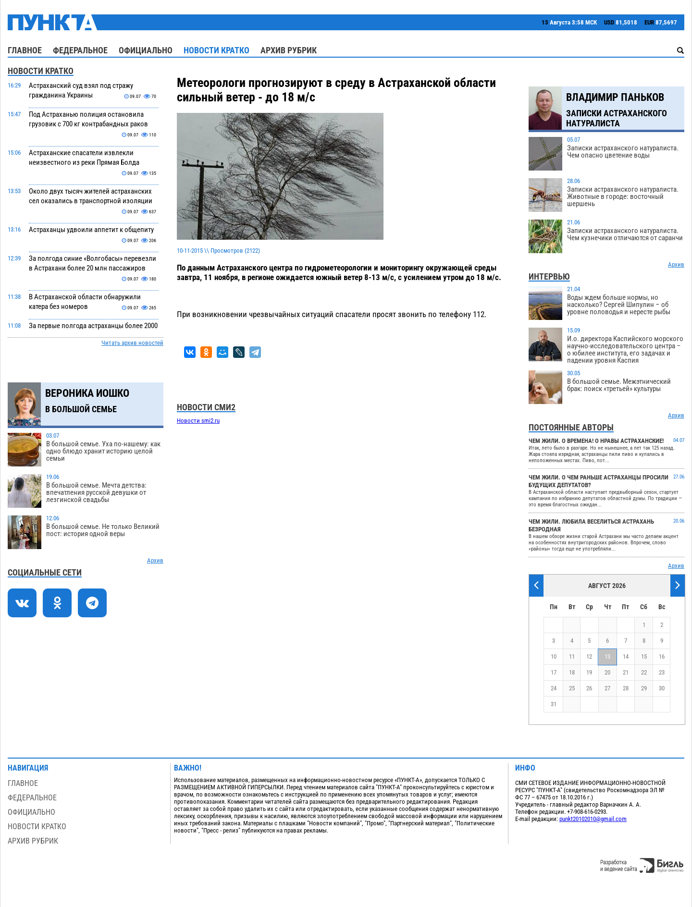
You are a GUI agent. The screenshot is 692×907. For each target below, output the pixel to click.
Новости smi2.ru (198, 420)
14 (626, 656)
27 (607, 688)
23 (662, 672)
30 (662, 688)
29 (644, 688)
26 (589, 688)
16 (662, 656)
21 (626, 672)
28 (626, 688)
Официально (146, 50)
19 (589, 672)
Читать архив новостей (132, 342)
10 (553, 656)
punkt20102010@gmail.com (593, 818)
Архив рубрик (288, 50)
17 (553, 672)
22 (644, 672)
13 (607, 656)
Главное (25, 50)
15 (644, 656)
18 (572, 672)
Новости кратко (216, 50)
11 (572, 656)
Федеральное (80, 50)
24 (553, 688)
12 (589, 656)
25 (572, 688)
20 (607, 672)
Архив (155, 560)
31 (553, 704)
